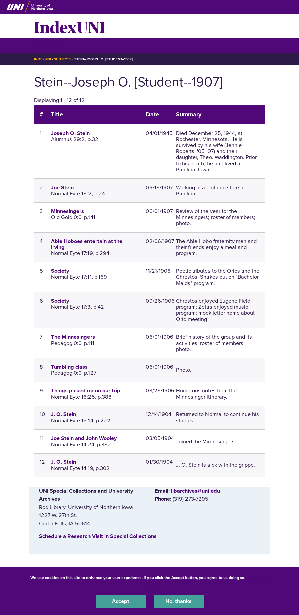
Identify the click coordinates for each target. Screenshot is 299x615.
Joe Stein (62, 187)
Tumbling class (69, 367)
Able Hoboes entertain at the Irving (86, 244)
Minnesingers (67, 211)
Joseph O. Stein (70, 133)
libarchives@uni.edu (195, 491)
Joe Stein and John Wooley (84, 438)
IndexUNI (69, 26)
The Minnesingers (73, 337)
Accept (120, 601)
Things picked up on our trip (85, 390)
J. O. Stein (63, 414)
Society (60, 271)
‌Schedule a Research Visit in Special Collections (98, 536)
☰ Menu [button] (46, 45)
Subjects (62, 59)
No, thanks (178, 601)
